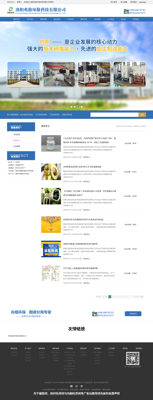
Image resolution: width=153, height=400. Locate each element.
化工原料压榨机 (41, 115)
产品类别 (70, 19)
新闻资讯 (43, 19)
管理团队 (83, 355)
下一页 (136, 297)
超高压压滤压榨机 (69, 369)
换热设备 (69, 372)
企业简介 (28, 352)
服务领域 (57, 19)
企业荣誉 (28, 358)
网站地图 (14, 352)
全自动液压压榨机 (69, 366)
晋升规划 (111, 355)
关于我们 (30, 19)
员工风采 (83, 352)
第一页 (98, 297)
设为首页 (114, 2)
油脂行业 (55, 355)
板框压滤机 (74, 389)
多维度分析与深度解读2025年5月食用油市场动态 (83, 220)
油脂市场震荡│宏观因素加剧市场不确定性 (80, 244)
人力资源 (110, 19)
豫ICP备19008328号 (101, 382)
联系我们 (134, 2)
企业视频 (28, 360)
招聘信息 (111, 352)
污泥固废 (55, 360)
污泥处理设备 (55, 115)
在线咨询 (133, 314)
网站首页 (16, 19)
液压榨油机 (69, 358)
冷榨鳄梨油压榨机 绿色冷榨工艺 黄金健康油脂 (82, 167)
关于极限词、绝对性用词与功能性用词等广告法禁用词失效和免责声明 (76, 393)
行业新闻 (17, 146)
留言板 (123, 19)
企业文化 (28, 355)
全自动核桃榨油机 (69, 360)
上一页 (105, 297)
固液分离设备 (67, 115)
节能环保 (97, 360)
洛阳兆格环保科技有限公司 (17, 336)
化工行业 (55, 358)
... (131, 297)
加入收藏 (124, 2)
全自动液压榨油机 (26, 115)
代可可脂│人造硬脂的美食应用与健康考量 (80, 268)
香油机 (70, 363)
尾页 (141, 297)
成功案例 (97, 19)
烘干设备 (69, 374)
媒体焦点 (17, 140)
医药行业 (97, 363)
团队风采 (84, 19)
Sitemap (13, 355)
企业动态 (17, 134)
